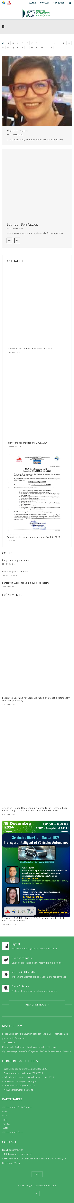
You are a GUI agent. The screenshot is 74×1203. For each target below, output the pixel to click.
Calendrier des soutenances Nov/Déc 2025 (30, 348)
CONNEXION (59, 3)
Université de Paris (12, 1132)
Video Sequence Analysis (15, 571)
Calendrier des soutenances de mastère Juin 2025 (33, 537)
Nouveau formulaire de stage (18, 1089)
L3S (5, 1115)
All (3, 43)
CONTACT (44, 3)
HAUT (37, 1174)
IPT (5, 1119)
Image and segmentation (15, 560)
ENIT (5, 1111)
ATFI (5, 1128)
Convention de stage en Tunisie (19, 1085)
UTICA (6, 1123)
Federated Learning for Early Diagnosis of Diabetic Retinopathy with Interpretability (36, 699)
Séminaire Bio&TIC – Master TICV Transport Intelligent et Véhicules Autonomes (33, 919)
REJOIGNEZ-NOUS (37, 1004)
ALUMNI (32, 3)
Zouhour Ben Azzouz (23, 224)
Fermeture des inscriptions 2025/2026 (27, 442)
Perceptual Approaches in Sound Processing (25, 582)
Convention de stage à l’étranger (20, 1081)
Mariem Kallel (17, 131)
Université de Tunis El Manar (17, 1107)
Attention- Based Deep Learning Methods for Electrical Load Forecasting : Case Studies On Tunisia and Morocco (34, 809)
